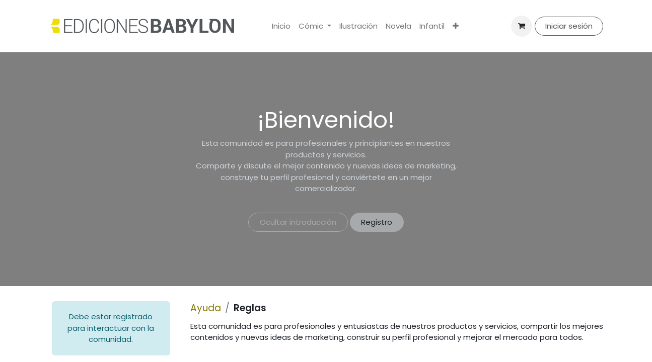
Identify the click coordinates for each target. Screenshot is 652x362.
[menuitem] (281, 26)
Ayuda (205, 308)
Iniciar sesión (569, 26)
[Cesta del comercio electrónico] (521, 26)
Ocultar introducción (298, 222)
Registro (376, 222)
